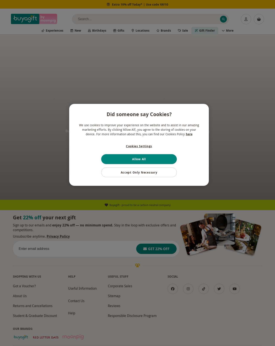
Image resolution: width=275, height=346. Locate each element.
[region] (139, 145)
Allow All (139, 159)
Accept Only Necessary (139, 172)
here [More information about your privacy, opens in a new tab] (189, 134)
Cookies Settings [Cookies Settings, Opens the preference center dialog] (139, 146)
